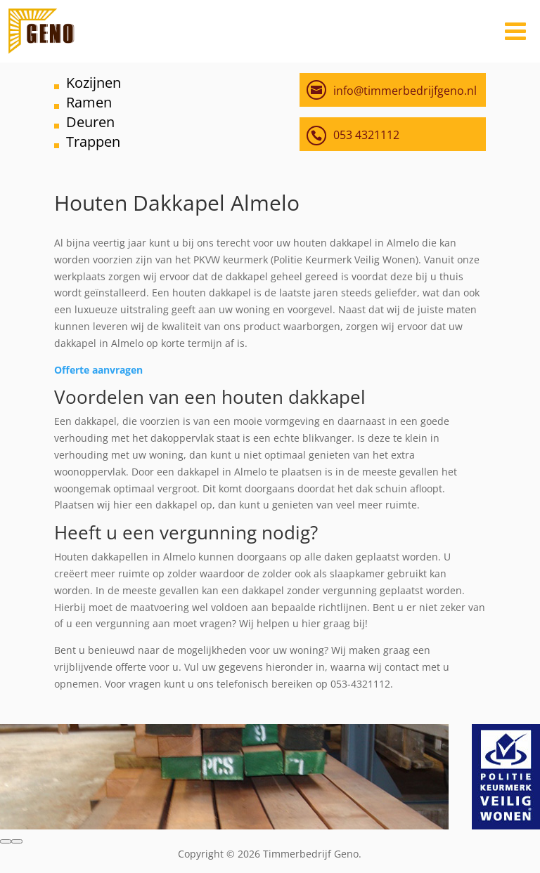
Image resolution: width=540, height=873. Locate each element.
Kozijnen (93, 82)
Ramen (89, 102)
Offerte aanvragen (98, 369)
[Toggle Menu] (515, 31)
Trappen (93, 141)
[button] (5, 841)
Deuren (90, 121)
